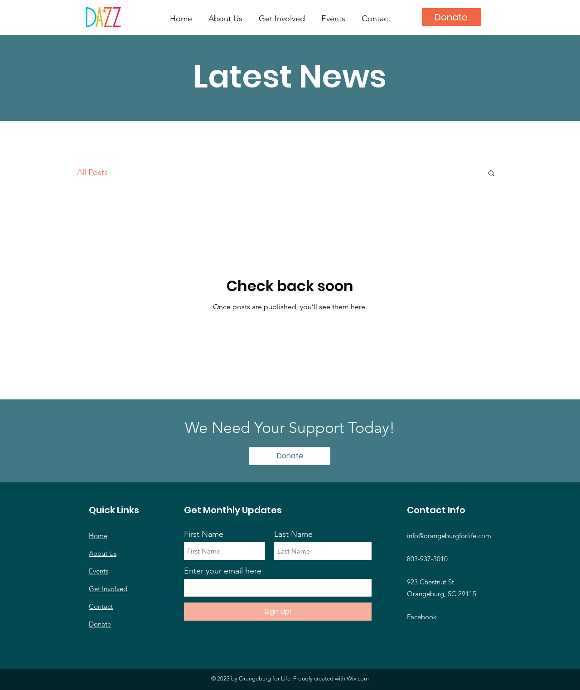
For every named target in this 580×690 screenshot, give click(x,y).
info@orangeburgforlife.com (449, 535)
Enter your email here (222, 571)
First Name (203, 534)
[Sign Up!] (278, 612)
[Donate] (451, 17)
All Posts (92, 172)
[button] (491, 174)
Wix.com (358, 678)
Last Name (293, 534)
